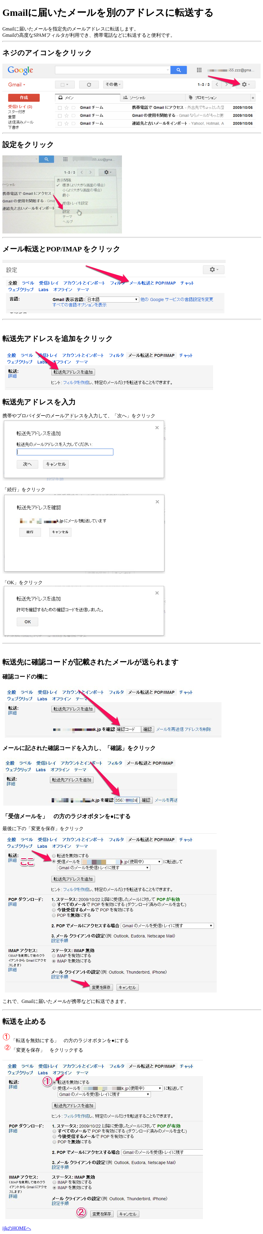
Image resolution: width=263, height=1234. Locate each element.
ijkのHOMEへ (16, 1228)
